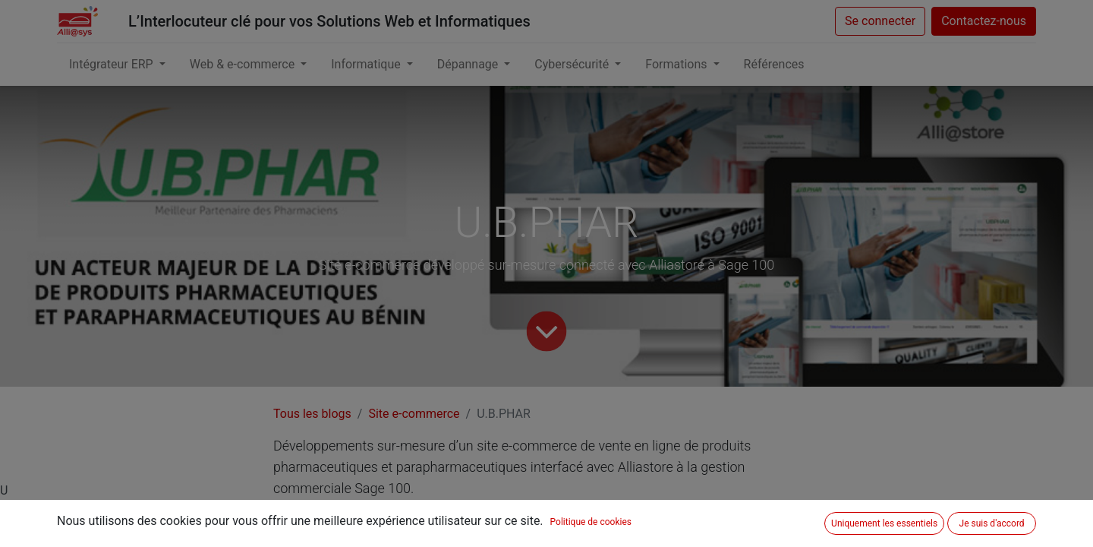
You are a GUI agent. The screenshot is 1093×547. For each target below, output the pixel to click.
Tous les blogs (312, 413)
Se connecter (880, 21)
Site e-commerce (413, 413)
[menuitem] (774, 64)
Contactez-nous (983, 21)
